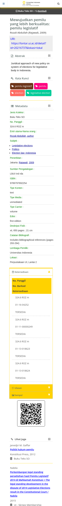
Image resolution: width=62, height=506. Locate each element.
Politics (15, 149)
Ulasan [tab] (31, 387)
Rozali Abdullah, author (22, 136)
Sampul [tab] (31, 395)
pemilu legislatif (21, 86)
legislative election (38, 92)
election (17, 92)
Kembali (42, 10)
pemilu (40, 86)
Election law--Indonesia (24, 153)
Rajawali (23, 162)
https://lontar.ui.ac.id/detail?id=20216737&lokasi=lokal (28, 46)
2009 (31, 162)
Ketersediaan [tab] (31, 271)
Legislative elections (22, 145)
